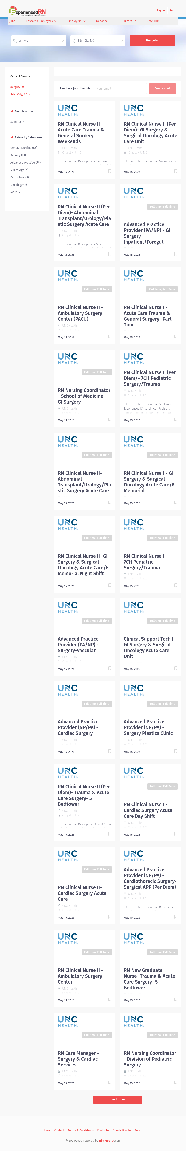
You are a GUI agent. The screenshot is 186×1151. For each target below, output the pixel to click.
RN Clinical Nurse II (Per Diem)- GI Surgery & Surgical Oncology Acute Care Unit (150, 132)
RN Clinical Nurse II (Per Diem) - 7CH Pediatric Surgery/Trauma (150, 378)
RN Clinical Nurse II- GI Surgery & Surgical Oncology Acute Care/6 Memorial (149, 482)
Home (46, 1130)
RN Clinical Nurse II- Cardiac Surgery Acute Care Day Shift (148, 810)
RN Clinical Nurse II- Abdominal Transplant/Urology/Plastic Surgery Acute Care (84, 482)
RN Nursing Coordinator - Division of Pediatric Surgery (150, 1059)
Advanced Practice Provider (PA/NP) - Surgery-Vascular (78, 644)
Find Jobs (152, 40)
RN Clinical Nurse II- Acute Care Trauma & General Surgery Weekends (81, 132)
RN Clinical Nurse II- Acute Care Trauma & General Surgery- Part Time (148, 316)
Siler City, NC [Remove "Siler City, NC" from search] (18, 94)
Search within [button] (23, 111)
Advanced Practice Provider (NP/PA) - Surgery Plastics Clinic (148, 727)
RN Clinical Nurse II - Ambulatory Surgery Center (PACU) (80, 313)
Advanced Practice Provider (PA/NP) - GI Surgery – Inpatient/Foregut (147, 233)
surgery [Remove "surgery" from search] (15, 86)
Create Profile (122, 1130)
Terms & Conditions (81, 1130)
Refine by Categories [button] (28, 137)
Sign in (161, 10)
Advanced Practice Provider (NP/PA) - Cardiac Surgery (78, 727)
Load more (118, 1099)
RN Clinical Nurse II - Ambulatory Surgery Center (80, 976)
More (13, 192)
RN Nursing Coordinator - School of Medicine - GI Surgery (84, 396)
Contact (59, 1130)
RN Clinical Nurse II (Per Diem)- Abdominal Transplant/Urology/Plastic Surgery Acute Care (84, 215)
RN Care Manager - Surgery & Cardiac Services (78, 1059)
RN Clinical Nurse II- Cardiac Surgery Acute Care (82, 893)
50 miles (16, 121)
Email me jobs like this (75, 88)
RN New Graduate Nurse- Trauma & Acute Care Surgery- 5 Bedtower (149, 979)
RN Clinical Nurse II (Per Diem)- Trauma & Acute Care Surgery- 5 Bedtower (84, 795)
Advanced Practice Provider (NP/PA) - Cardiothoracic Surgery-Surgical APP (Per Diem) (150, 878)
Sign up (174, 10)
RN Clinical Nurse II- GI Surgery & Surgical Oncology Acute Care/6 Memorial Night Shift (83, 564)
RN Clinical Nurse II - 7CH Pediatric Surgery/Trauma (146, 562)
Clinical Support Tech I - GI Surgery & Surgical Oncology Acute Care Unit (150, 647)
